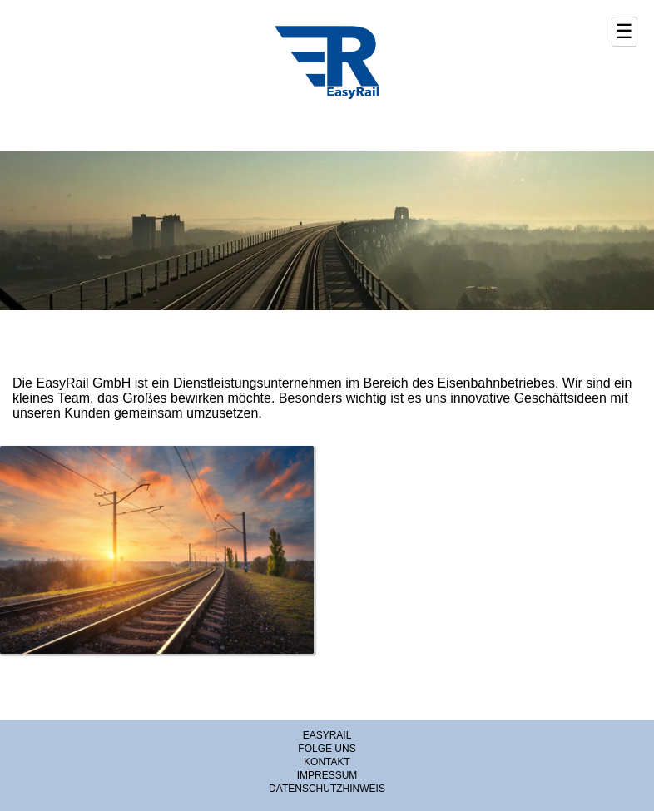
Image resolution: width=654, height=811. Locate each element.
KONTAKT (327, 762)
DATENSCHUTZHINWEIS (327, 788)
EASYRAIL (327, 735)
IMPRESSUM (327, 775)
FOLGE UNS (326, 748)
